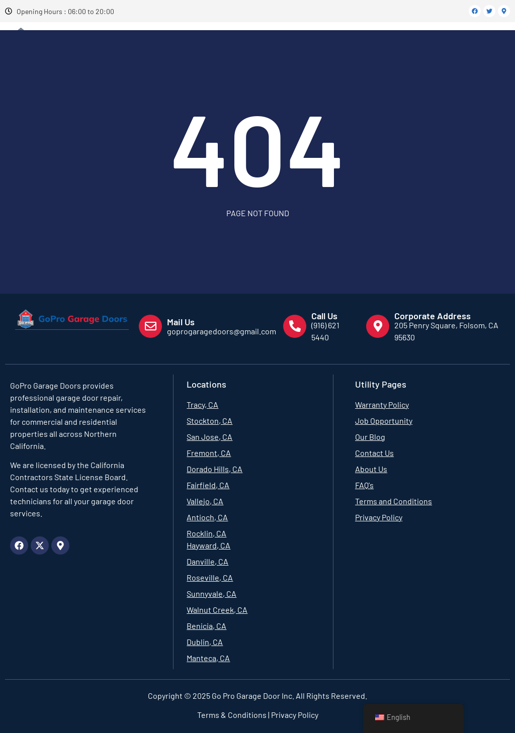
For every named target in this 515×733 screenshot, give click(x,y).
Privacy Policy (294, 714)
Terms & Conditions (232, 714)
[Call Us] (294, 326)
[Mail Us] (150, 326)
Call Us (324, 315)
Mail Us (181, 321)
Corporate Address (432, 315)
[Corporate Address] (377, 326)
